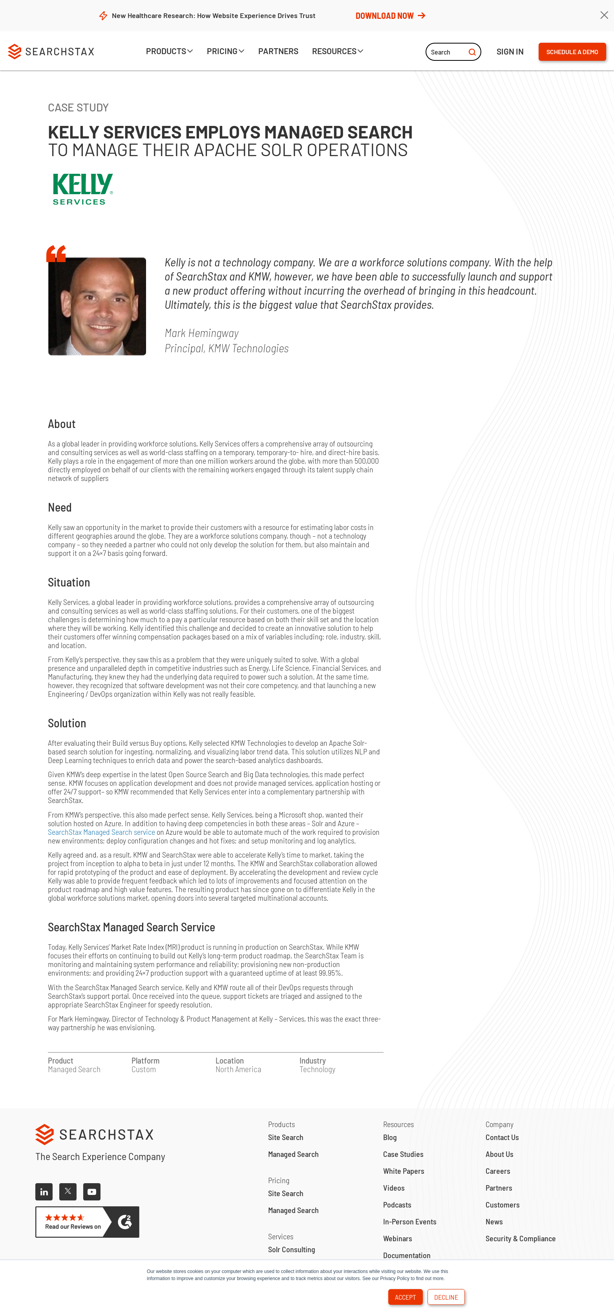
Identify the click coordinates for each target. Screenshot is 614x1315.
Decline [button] (446, 1297)
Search (453, 51)
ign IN (510, 51)
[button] (169, 52)
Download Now (390, 15)
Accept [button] (405, 1297)
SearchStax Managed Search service (101, 831)
